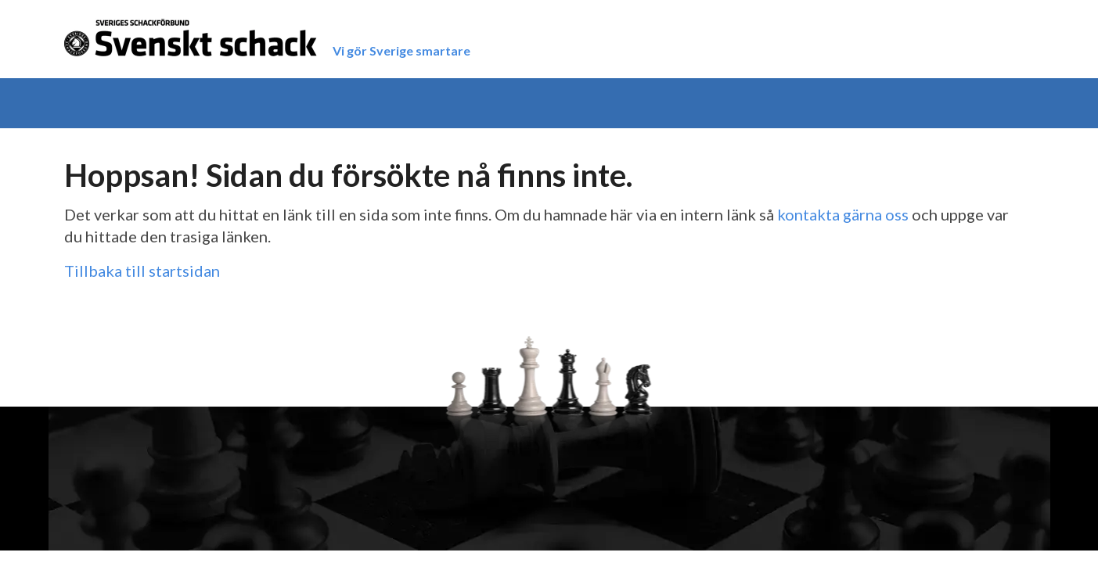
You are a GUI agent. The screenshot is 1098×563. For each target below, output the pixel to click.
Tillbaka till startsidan (142, 270)
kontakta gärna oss (843, 214)
